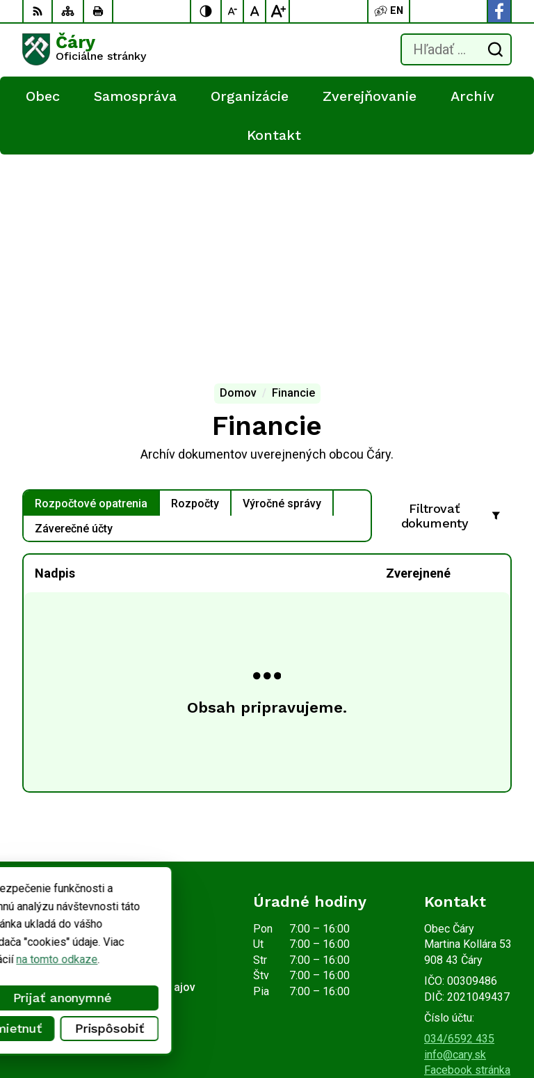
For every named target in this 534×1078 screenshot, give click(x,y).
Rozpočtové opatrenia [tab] (91, 285)
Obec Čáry (181, 1023)
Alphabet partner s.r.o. (206, 1006)
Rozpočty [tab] (195, 285)
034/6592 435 (459, 820)
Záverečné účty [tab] (74, 310)
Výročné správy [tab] (282, 285)
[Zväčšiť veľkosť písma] (277, 11)
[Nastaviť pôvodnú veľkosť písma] (255, 11)
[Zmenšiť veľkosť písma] (233, 11)
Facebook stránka (467, 852)
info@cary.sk (455, 836)
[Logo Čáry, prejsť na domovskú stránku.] (84, 49)
